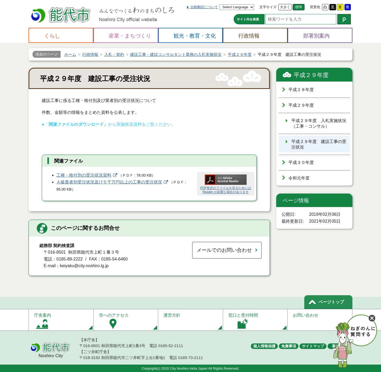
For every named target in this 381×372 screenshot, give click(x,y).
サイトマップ (313, 346)
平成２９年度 (311, 75)
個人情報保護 (264, 346)
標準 (298, 7)
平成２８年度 (301, 89)
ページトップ (331, 302)
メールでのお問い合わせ (224, 250)
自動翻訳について (204, 7)
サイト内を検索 (248, 19)
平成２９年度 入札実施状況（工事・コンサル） (318, 123)
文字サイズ (267, 7)
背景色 (315, 7)
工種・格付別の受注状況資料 (83, 175)
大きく (285, 7)
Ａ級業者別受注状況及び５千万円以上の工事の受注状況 (109, 182)
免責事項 (288, 346)
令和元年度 (299, 178)
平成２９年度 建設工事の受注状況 (318, 144)
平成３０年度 (301, 162)
